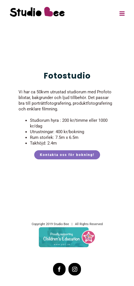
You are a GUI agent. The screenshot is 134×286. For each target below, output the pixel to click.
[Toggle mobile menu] (122, 14)
